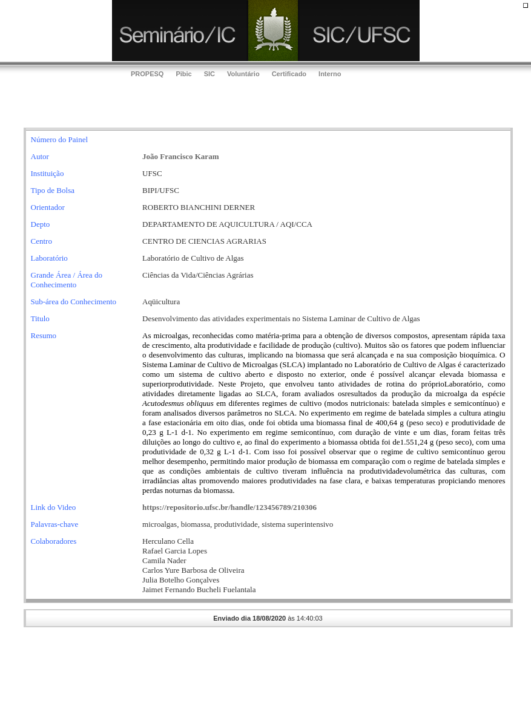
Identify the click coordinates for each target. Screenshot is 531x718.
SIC (209, 73)
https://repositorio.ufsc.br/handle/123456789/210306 (229, 507)
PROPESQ (147, 73)
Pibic (183, 73)
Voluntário (243, 73)
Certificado (289, 73)
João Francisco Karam (180, 156)
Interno (329, 73)
